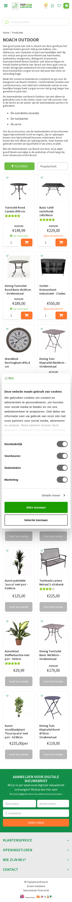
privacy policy (56, 794)
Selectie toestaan (36, 519)
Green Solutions (36, 886)
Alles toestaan (36, 507)
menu (6, 6)
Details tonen (51, 495)
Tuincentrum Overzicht (36, 890)
